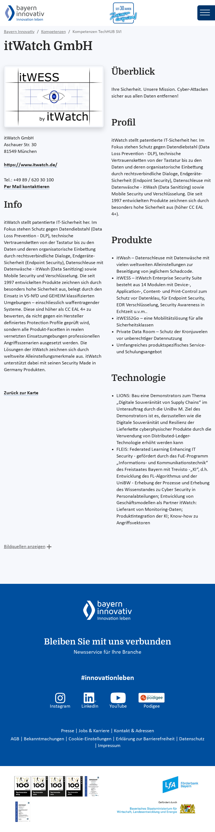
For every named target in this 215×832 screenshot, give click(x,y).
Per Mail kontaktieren (27, 186)
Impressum (109, 745)
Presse (68, 731)
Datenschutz (191, 739)
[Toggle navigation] (206, 12)
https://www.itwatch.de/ (30, 165)
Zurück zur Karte (21, 393)
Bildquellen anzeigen (24, 546)
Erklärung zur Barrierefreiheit (146, 739)
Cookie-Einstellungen (90, 739)
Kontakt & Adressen (134, 731)
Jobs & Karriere (95, 731)
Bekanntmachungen (44, 739)
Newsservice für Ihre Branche (107, 652)
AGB (15, 739)
